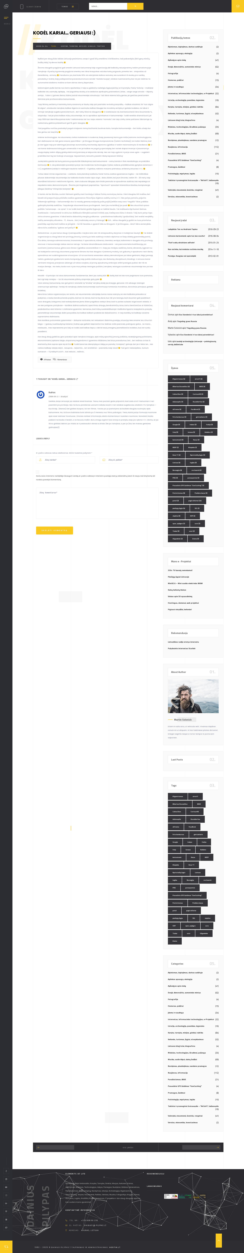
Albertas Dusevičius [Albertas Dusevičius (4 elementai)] (181, 386)
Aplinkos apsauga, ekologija (180, 53)
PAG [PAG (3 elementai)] (175, 478)
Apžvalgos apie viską (177, 60)
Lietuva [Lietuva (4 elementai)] (176, 462)
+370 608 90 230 (89, 1220)
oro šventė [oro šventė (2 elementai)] (197, 470)
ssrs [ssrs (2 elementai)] (197, 523)
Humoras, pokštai (175, 80)
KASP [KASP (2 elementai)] (176, 447)
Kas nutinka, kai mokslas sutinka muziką (185, 249)
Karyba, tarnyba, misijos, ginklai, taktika (83, 46)
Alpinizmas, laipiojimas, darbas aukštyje (185, 46)
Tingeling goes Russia (187, 321)
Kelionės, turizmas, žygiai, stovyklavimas (186, 113)
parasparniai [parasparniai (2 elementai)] (193, 478)
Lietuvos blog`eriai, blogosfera (181, 120)
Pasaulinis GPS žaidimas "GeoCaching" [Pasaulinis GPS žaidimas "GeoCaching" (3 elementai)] (188, 485)
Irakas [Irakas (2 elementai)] (193, 424)
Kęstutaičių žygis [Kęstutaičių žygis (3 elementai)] (197, 455)
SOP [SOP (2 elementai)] (192, 516)
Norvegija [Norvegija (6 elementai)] (177, 470)
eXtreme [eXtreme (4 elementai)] (177, 409)
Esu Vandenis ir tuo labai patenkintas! (196, 314)
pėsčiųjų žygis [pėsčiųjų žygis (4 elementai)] (179, 508)
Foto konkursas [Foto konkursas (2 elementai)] (179, 417)
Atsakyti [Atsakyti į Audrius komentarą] (64, 396)
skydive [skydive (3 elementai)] (176, 516)
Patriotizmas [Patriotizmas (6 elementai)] (179, 493)
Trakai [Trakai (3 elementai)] (176, 531)
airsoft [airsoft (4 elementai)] (198, 379)
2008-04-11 (54, 396)
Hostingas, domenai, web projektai (183, 602)
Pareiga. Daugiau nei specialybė (182, 255)
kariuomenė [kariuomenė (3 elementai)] (178, 440)
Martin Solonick (183, 719)
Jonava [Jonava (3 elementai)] (191, 432)
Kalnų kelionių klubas (177, 589)
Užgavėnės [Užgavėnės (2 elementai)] (178, 539)
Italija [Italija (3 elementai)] (209, 424)
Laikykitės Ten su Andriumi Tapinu (182, 229)
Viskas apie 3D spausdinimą (180, 596)
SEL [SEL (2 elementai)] (197, 508)
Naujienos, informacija (178, 146)
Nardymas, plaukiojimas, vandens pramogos (187, 140)
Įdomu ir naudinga (176, 86)
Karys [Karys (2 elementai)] (196, 440)
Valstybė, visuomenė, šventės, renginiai (185, 189)
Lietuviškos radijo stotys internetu (183, 641)
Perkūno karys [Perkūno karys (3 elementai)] (201, 493)
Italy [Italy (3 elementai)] (175, 432)
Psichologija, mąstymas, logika (181, 173)
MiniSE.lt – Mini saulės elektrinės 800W (185, 583)
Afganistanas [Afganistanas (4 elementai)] (179, 379)
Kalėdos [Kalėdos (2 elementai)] (209, 432)
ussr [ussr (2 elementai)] (192, 531)
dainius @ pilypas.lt (95, 1225)
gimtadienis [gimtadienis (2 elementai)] (201, 417)
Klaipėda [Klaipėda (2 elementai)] (192, 447)
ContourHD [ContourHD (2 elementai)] (198, 394)
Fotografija (173, 73)
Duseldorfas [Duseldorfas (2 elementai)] (198, 402)
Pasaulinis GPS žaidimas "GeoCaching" (185, 160)
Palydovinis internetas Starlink (181, 648)
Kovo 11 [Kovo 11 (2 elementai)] (177, 455)
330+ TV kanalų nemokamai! (180, 570)
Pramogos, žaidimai (176, 166)
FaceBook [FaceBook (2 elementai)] (195, 409)
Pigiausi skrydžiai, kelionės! (180, 609)
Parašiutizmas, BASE (177, 153)
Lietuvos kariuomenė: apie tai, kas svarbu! (186, 235)
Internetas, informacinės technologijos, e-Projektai (191, 93)
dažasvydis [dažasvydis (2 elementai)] (178, 402)
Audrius (52, 392)
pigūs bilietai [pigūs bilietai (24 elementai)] (195, 501)
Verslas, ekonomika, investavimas (183, 196)
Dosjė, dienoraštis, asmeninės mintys (184, 66)
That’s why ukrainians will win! (181, 242)
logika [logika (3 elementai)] (193, 462)
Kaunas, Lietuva (90, 1230)
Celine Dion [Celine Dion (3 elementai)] (178, 394)
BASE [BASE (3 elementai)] (202, 386)
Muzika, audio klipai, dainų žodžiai (182, 133)
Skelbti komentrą (55, 530)
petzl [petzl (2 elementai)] (176, 501)
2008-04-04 (42, 46)
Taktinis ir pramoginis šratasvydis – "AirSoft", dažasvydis (193, 180)
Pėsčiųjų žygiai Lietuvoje (178, 576)
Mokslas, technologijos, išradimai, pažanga (187, 126)
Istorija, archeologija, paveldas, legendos (186, 100)
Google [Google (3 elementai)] (176, 424)
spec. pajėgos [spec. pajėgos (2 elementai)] (179, 523)
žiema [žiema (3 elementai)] (195, 539)
